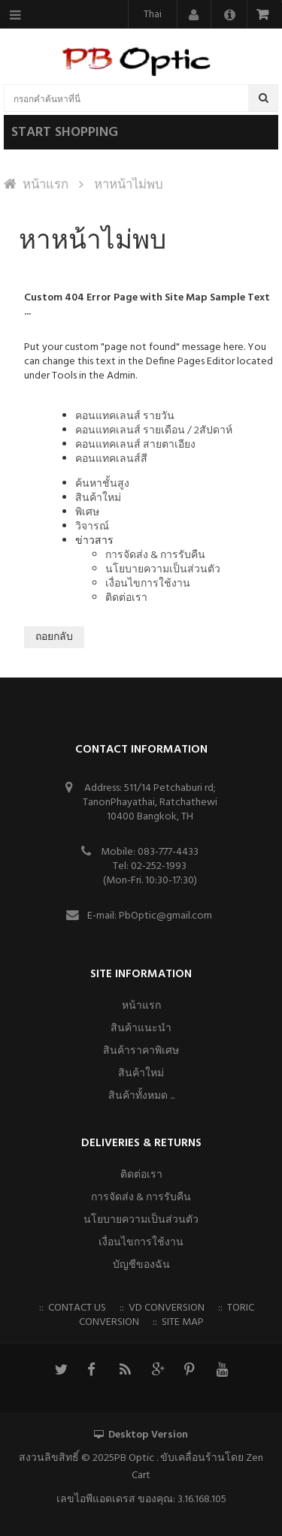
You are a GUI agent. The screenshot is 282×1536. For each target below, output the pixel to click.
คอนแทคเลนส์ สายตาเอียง (135, 445)
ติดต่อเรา (126, 598)
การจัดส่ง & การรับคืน (155, 555)
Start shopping (64, 132)
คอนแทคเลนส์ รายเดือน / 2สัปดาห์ (153, 430)
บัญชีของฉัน (141, 1265)
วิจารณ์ (92, 527)
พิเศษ (87, 512)
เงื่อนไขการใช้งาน (147, 584)
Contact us (77, 1308)
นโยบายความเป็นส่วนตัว (162, 569)
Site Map (183, 1322)
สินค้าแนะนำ (141, 1028)
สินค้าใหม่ (98, 498)
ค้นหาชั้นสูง (102, 484)
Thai (153, 15)
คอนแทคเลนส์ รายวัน (124, 416)
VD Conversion (167, 1308)
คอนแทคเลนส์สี (111, 459)
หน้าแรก (45, 185)
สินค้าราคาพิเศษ (141, 1051)
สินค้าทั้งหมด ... (141, 1096)
